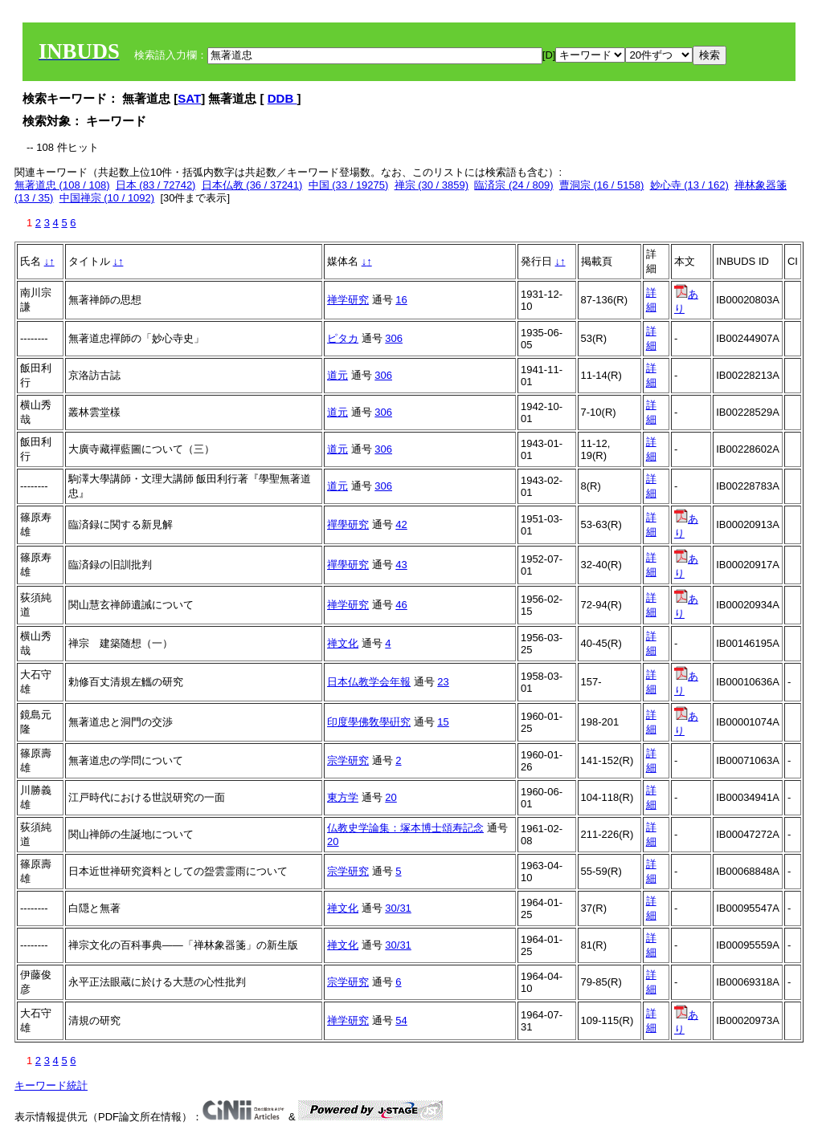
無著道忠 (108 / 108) (62, 185)
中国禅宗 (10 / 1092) (107, 198)
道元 (337, 375)
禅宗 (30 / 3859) (432, 185)
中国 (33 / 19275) (349, 185)
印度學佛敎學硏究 (369, 722)
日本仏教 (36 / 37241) (252, 185)
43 (401, 565)
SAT (189, 98)
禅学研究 (348, 300)
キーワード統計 (51, 1085)
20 (390, 797)
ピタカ (342, 338)
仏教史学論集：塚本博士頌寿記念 (405, 828)
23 (442, 682)
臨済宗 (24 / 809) (513, 185)
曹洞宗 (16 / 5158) (601, 185)
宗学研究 (348, 760)
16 (401, 300)
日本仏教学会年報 (369, 682)
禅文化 (342, 643)
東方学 (342, 797)
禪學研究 (348, 524)
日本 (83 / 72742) (156, 185)
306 (394, 338)
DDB (282, 98)
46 (401, 605)
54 (401, 1020)
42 (401, 524)
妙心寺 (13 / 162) (689, 185)
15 (442, 722)
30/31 (398, 908)
